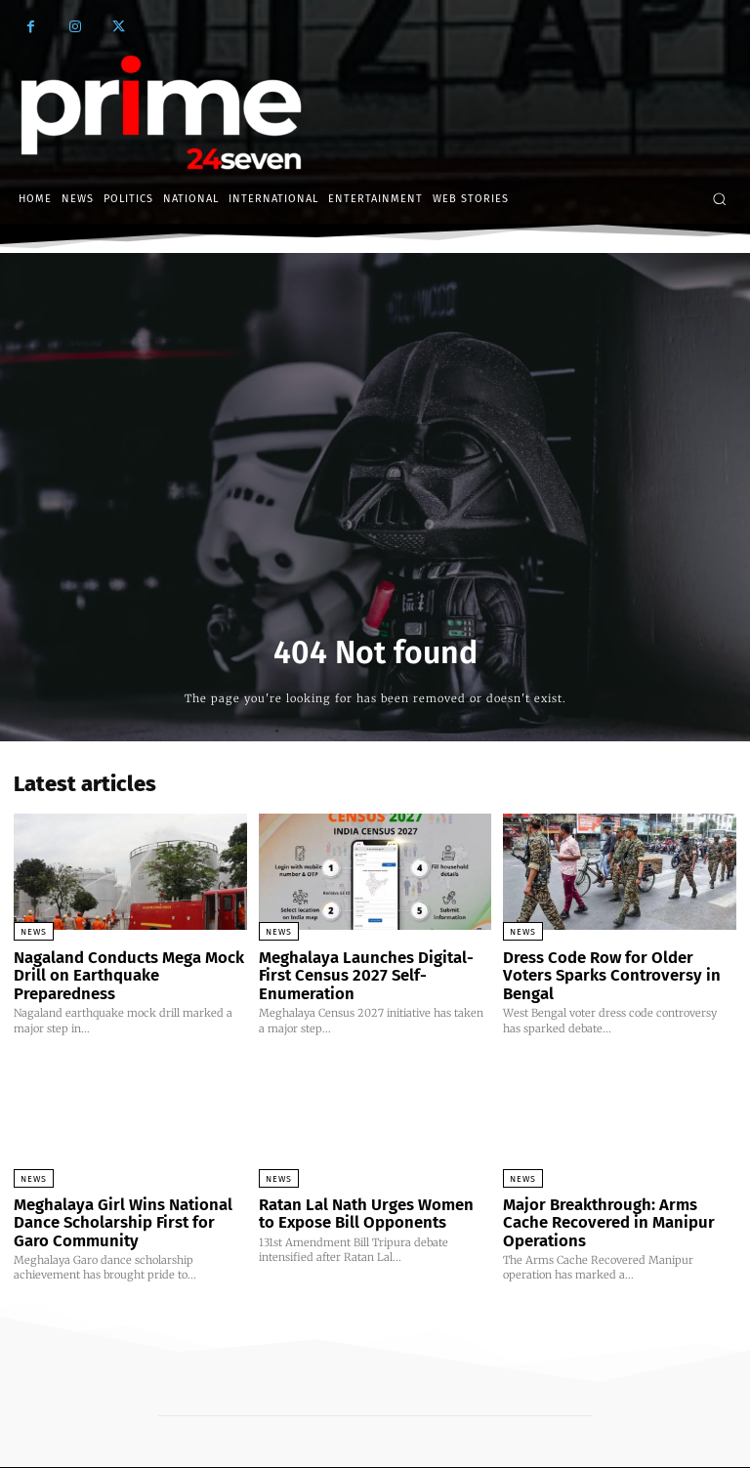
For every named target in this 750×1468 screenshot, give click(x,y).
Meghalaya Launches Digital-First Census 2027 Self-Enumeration (369, 964)
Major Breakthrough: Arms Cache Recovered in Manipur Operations (615, 1189)
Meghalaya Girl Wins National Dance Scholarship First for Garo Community (121, 1197)
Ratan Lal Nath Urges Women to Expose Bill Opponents (366, 1189)
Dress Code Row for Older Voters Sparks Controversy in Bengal (612, 964)
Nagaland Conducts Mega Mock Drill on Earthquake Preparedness (126, 964)
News (34, 932)
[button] (719, 199)
